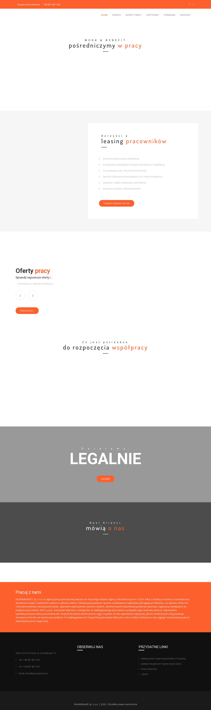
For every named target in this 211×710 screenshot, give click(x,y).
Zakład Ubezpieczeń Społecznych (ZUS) (160, 659)
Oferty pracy (28, 309)
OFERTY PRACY (133, 14)
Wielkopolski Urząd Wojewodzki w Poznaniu (162, 654)
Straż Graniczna (148, 665)
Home (104, 14)
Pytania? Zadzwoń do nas (118, 203)
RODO (143, 670)
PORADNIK (169, 14)
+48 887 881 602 (51, 4)
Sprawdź (105, 476)
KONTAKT (185, 14)
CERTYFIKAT (152, 14)
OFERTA (116, 14)
